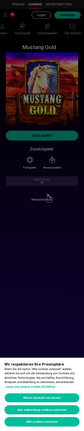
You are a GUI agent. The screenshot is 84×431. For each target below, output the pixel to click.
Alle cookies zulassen (42, 421)
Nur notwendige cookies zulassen (42, 410)
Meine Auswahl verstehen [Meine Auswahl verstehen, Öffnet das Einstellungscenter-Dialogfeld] (42, 397)
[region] (42, 394)
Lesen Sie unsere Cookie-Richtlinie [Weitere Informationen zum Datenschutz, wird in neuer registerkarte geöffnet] (30, 386)
